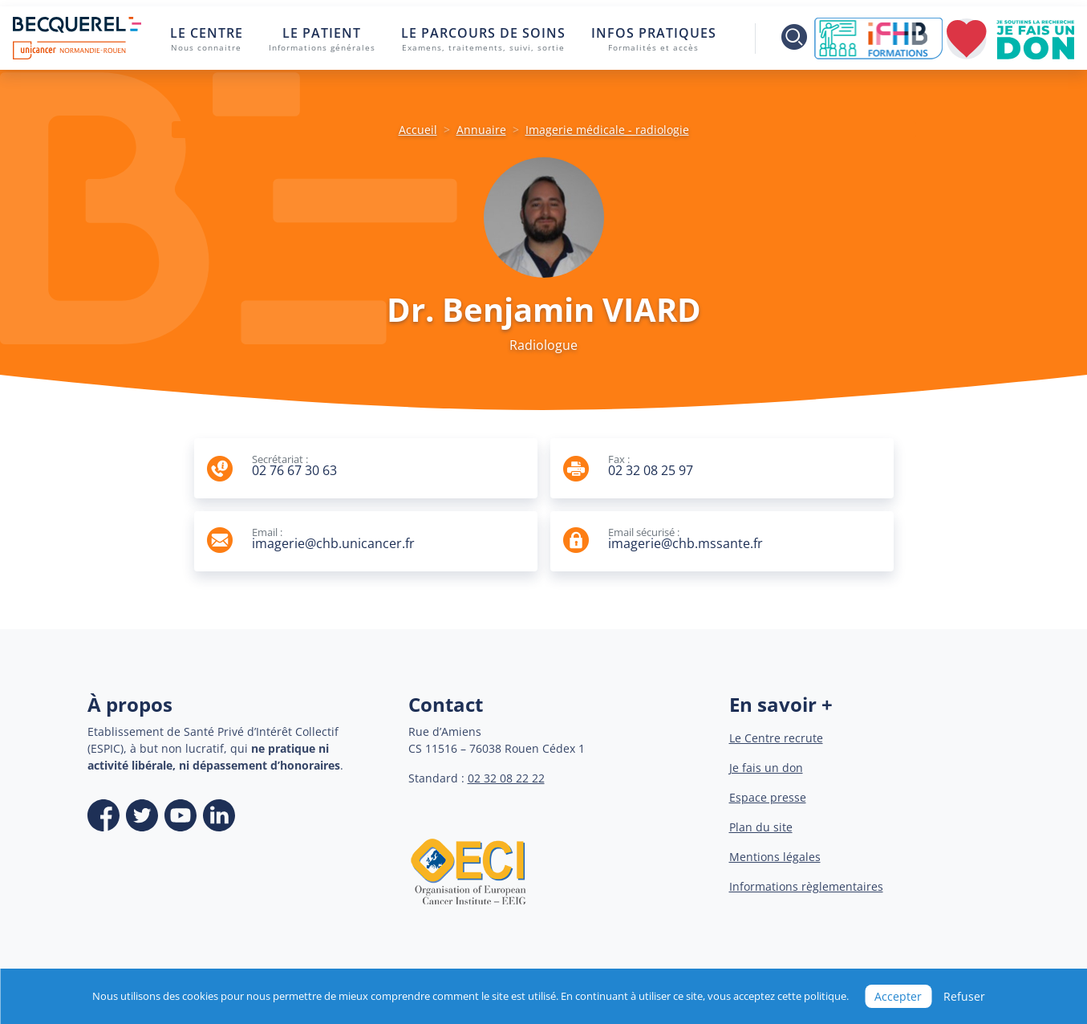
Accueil (418, 129)
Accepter (898, 996)
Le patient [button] (322, 39)
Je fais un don (766, 767)
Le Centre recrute (776, 738)
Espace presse (767, 797)
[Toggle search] (783, 38)
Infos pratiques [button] (653, 39)
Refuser (964, 996)
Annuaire (481, 129)
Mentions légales (775, 856)
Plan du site (761, 827)
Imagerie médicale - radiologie (607, 129)
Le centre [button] (206, 39)
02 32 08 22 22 (506, 778)
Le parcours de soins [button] (483, 39)
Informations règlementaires (806, 886)
